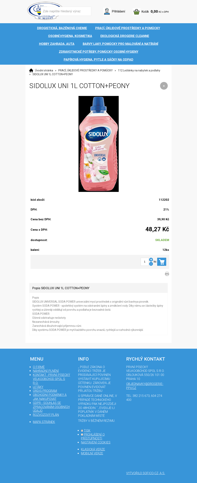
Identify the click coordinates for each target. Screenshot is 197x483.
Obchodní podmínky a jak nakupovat (50, 397)
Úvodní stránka (44, 70)
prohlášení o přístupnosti (93, 436)
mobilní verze (92, 453)
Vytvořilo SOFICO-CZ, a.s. (145, 473)
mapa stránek (44, 422)
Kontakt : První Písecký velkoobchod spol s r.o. (51, 379)
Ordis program (45, 391)
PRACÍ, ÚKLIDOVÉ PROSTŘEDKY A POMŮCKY (85, 70)
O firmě (39, 367)
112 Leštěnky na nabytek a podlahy (139, 70)
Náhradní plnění (46, 371)
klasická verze (93, 449)
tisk (87, 430)
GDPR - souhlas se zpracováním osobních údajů (51, 407)
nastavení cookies (95, 442)
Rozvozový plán (46, 415)
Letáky (38, 387)
